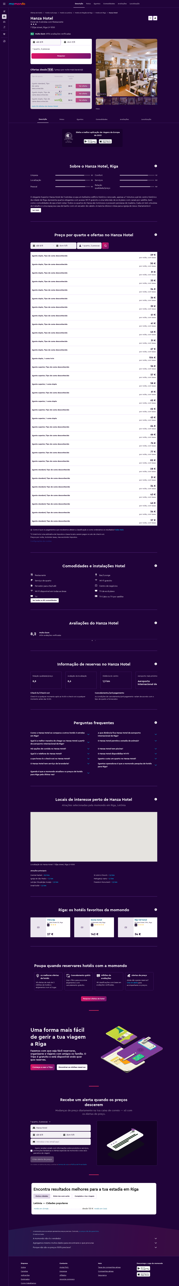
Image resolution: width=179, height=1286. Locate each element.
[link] (94, 971)
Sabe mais (119, 502)
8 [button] (79, 71)
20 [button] (67, 83)
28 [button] (73, 89)
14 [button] (73, 77)
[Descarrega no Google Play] (90, 142)
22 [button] (79, 83)
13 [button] (67, 77)
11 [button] (55, 77)
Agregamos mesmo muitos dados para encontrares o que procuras (95, 1215)
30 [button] (85, 89)
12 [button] (62, 77)
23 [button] (85, 83)
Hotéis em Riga (100, 13)
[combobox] (63, 1100)
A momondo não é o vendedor (95, 1211)
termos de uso (63, 1137)
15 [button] (79, 77)
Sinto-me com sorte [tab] (61, 1169)
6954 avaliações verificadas (58, 34)
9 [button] (85, 71)
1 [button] (79, 65)
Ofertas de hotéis (36, 13)
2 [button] (85, 65)
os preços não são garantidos (89, 1204)
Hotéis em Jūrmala (41, 1181)
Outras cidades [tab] (42, 1169)
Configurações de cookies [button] (41, 514)
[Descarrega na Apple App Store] (143, 1247)
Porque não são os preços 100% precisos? (95, 1220)
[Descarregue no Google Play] (143, 1241)
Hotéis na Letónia (66, 13)
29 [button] (79, 89)
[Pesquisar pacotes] (4, 27)
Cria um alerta (132, 955)
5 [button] (61, 71)
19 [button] (62, 83)
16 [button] (85, 77)
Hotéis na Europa (51, 13)
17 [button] (49, 83)
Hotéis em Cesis (100, 1181)
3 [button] (49, 71)
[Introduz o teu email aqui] (63, 1114)
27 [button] (68, 89)
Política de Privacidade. (79, 1137)
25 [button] (55, 89)
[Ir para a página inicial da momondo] (17, 3)
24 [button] (49, 89)
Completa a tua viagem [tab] (84, 1169)
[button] (4, 4)
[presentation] (105, 141)
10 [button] (50, 77)
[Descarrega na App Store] (105, 142)
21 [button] (73, 83)
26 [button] (61, 89)
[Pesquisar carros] (4, 21)
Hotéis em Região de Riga (83, 13)
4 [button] (55, 71)
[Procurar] (4, 16)
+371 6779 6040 (37, 30)
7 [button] (73, 71)
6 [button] (67, 71)
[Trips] (4, 34)
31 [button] (50, 95)
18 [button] (56, 83)
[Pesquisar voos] (4, 11)
